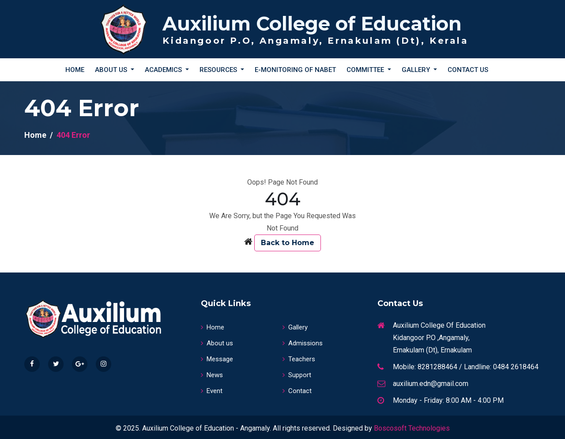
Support (296, 375)
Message (217, 359)
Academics (164, 70)
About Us (112, 70)
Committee (366, 70)
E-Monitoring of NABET (295, 70)
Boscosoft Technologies (412, 428)
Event (211, 391)
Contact (297, 391)
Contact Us (468, 70)
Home (74, 70)
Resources (219, 70)
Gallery (417, 70)
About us (217, 343)
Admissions (302, 343)
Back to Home (287, 242)
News (212, 375)
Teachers (298, 359)
